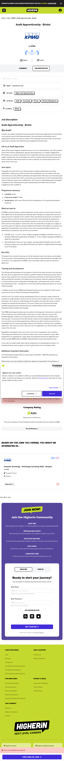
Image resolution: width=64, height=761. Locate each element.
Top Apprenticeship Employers (15, 666)
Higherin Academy (11, 712)
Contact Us (37, 655)
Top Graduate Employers (13, 670)
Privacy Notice (39, 632)
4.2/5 (40, 60)
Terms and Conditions (41, 683)
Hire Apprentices (10, 687)
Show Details (53, 387)
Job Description (41, 68)
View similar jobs (32, 757)
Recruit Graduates (11, 691)
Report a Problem (39, 658)
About (23, 60)
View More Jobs (5, 497)
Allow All (52, 393)
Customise (31, 393)
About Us (8, 708)
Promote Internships (11, 683)
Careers (7, 716)
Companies (9, 662)
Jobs (6, 655)
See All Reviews (32, 429)
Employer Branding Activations (15, 698)
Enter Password (16, 599)
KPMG (33, 46)
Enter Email (15, 587)
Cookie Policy (38, 691)
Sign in (40, 569)
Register (23, 569)
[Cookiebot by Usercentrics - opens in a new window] (53, 365)
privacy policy (44, 378)
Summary (23, 68)
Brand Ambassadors (11, 695)
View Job (9, 484)
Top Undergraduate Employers (15, 674)
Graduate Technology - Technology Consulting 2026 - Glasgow (28, 466)
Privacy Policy (38, 687)
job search (11, 401)
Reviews (8, 658)
